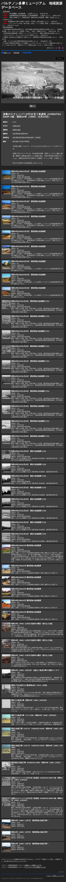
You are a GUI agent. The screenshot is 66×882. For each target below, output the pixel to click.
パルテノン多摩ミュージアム (55, 875)
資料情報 (16, 53)
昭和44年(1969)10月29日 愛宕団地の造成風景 (28, 171)
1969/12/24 (16, 126)
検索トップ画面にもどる (33, 865)
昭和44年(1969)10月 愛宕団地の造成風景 (26, 545)
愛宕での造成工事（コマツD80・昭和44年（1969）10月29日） (34, 715)
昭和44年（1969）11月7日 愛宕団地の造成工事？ (29, 820)
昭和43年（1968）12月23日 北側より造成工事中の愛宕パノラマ (35, 670)
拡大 (32, 106)
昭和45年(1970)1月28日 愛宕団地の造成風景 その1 (30, 301)
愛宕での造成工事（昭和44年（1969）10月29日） (29, 700)
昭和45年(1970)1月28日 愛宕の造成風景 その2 (28, 451)
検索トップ (6, 53)
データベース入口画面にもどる (35, 867)
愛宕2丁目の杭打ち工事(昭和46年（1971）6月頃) (29, 685)
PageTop (62, 871)
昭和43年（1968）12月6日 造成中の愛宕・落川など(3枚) (31, 624)
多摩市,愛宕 (17, 130)
